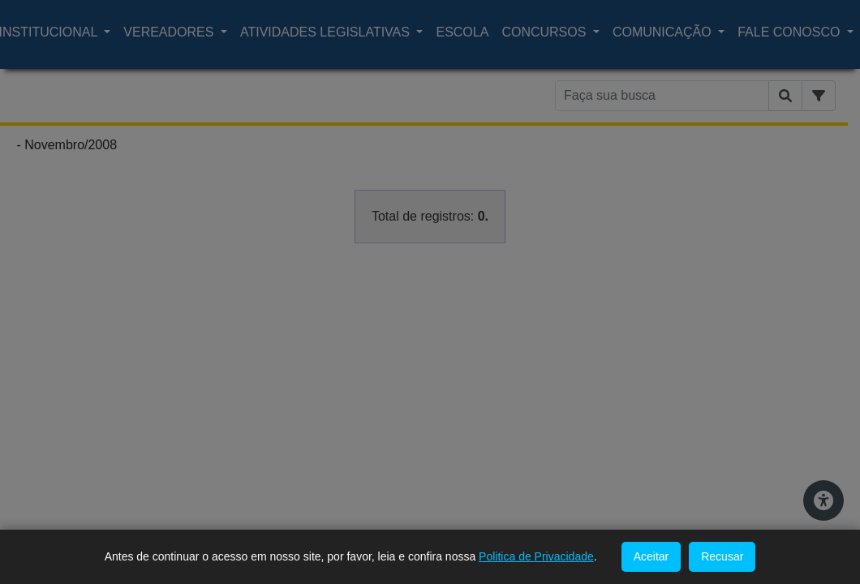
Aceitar (651, 556)
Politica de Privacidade (536, 556)
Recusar (722, 556)
